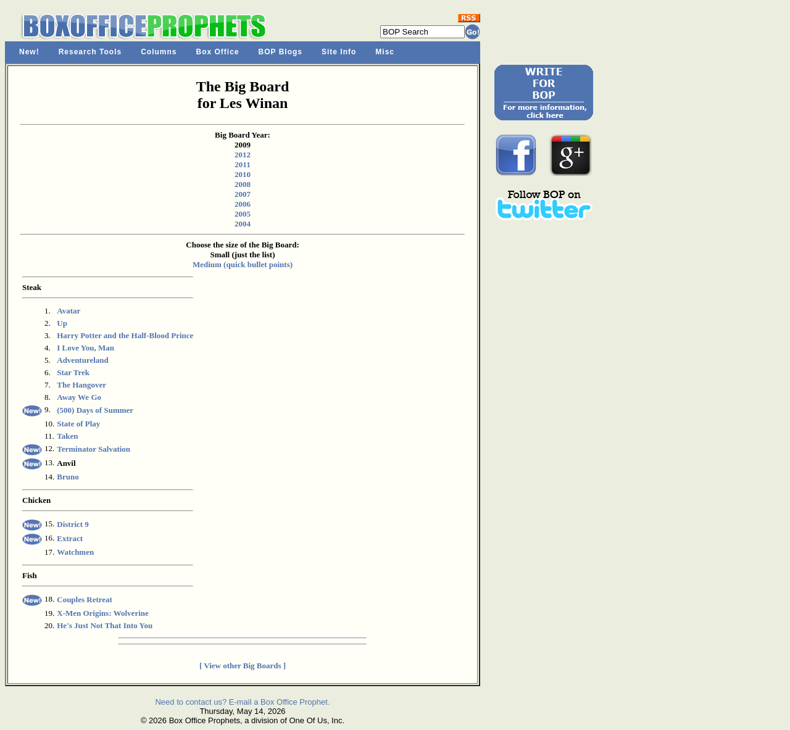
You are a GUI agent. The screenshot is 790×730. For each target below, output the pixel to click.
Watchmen (75, 552)
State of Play (78, 423)
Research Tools (90, 52)
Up (62, 323)
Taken (67, 436)
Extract (70, 538)
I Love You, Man (85, 347)
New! (29, 52)
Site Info (339, 52)
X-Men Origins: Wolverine (103, 613)
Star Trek (73, 372)
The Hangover (81, 384)
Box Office (217, 52)
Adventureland (83, 360)
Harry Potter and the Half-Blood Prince (125, 335)
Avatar (68, 310)
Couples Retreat (84, 599)
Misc (384, 52)
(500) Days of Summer (95, 410)
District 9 (73, 524)
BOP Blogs (280, 52)
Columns (159, 52)
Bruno (67, 476)
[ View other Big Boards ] (242, 665)
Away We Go (79, 397)
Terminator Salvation (93, 449)
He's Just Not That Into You (104, 625)
